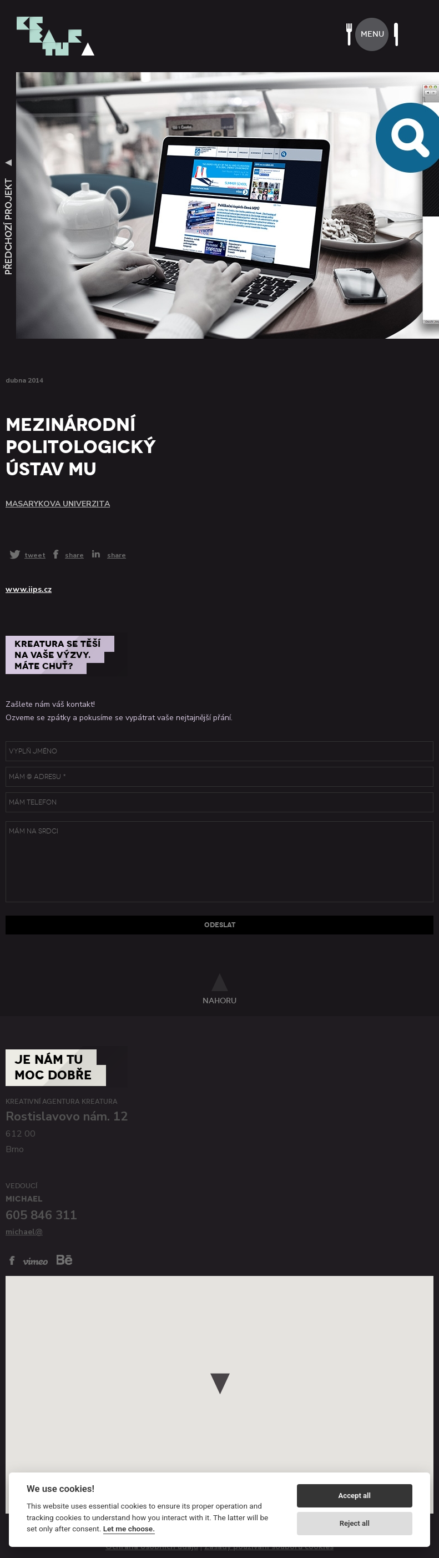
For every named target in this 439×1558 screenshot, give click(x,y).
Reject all (355, 1523)
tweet (35, 555)
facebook (12, 1260)
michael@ (24, 1232)
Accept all (355, 1495)
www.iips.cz (29, 589)
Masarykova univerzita (58, 504)
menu (372, 34)
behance (64, 1259)
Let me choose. (129, 1528)
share (74, 555)
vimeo (35, 1261)
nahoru (219, 1000)
